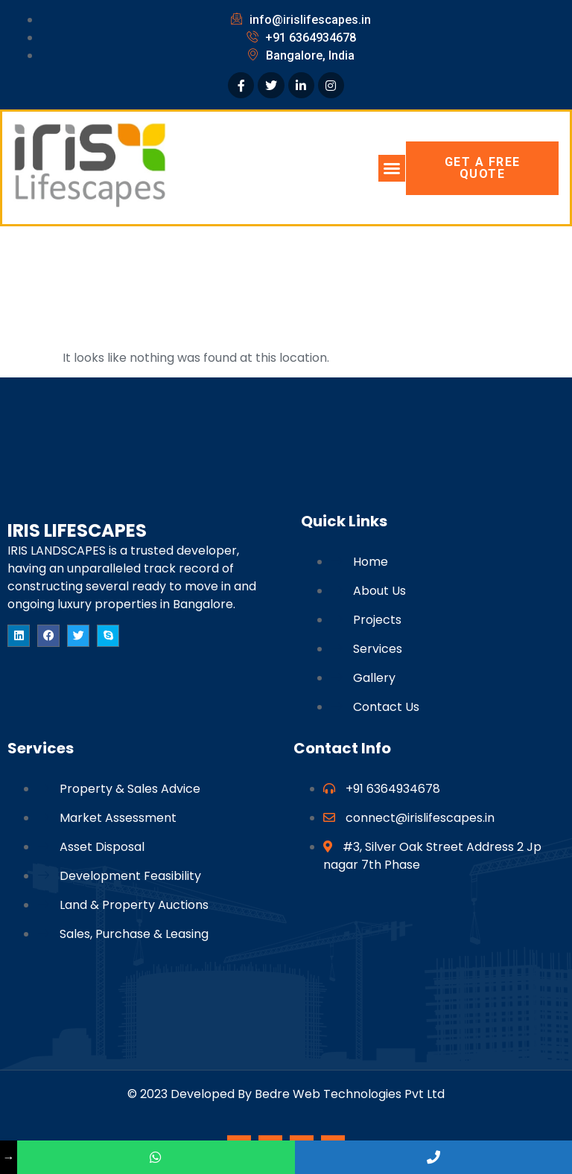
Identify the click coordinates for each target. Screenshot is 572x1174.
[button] (392, 168)
